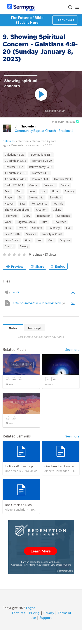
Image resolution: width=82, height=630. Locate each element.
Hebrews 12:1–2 (14, 167)
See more (72, 349)
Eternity (69, 191)
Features (18, 613)
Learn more (65, 19)
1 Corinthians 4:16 (15, 179)
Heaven (9, 203)
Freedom (49, 185)
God (50, 240)
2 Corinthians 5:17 (40, 155)
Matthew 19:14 (62, 179)
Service (65, 185)
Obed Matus (13, 471)
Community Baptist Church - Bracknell (44, 130)
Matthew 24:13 (40, 173)
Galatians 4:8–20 (14, 155)
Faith (19, 191)
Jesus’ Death (12, 234)
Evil (68, 228)
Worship (58, 203)
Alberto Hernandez (56, 471)
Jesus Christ (12, 240)
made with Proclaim (65, 122)
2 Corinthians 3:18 (15, 161)
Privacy (48, 613)
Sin (21, 197)
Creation (41, 210)
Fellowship (11, 216)
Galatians (9, 141)
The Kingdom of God (17, 210)
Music (8, 228)
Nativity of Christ (52, 234)
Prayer (8, 197)
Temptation (44, 216)
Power (22, 228)
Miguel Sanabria (15, 509)
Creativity (54, 228)
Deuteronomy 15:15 (40, 167)
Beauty (24, 246)
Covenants (63, 216)
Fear (7, 191)
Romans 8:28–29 (42, 161)
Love (32, 191)
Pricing (34, 613)
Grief (27, 240)
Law (22, 203)
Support (46, 617)
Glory (27, 216)
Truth (44, 222)
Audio (17, 292)
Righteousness (26, 222)
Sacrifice (31, 234)
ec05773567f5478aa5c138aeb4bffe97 (41, 303)
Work (8, 222)
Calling (57, 210)
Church (9, 246)
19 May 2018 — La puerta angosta (29, 466)
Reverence (60, 222)
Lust (39, 240)
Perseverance (39, 203)
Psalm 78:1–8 (40, 179)
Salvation (55, 197)
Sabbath (37, 228)
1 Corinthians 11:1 (15, 173)
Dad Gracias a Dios (18, 505)
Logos (30, 608)
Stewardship (36, 197)
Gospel (33, 185)
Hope (55, 191)
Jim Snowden (25, 126)
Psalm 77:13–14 (14, 185)
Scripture (65, 240)
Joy (43, 191)
